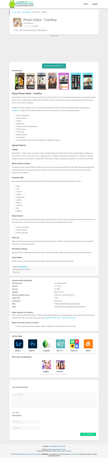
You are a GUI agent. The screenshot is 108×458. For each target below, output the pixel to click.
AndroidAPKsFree (21, 454)
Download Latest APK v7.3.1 (54, 66)
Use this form (74, 454)
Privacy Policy (36, 454)
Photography (26, 12)
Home (14, 12)
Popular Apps (51, 449)
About (29, 454)
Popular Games (61, 449)
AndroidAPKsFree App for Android (60, 451)
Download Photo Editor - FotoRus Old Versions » (61, 318)
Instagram (15, 110)
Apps (86, 4)
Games (95, 4)
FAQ (64, 446)
